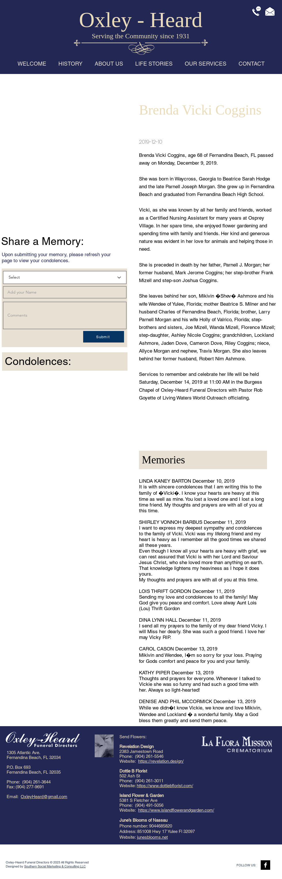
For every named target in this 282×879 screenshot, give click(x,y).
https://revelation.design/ (161, 761)
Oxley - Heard (141, 20)
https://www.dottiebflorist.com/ (165, 785)
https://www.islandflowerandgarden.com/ (176, 810)
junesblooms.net (152, 837)
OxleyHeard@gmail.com (44, 796)
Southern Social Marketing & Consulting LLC (55, 866)
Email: (14, 796)
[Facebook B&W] (265, 865)
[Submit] (103, 337)
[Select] (65, 277)
